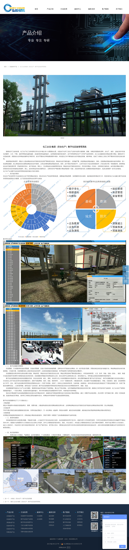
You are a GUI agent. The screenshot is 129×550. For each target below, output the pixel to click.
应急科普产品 (11, 525)
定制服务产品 (11, 516)
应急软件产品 (13, 66)
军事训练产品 (11, 532)
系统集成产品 (11, 522)
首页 (5, 66)
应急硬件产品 (11, 519)
